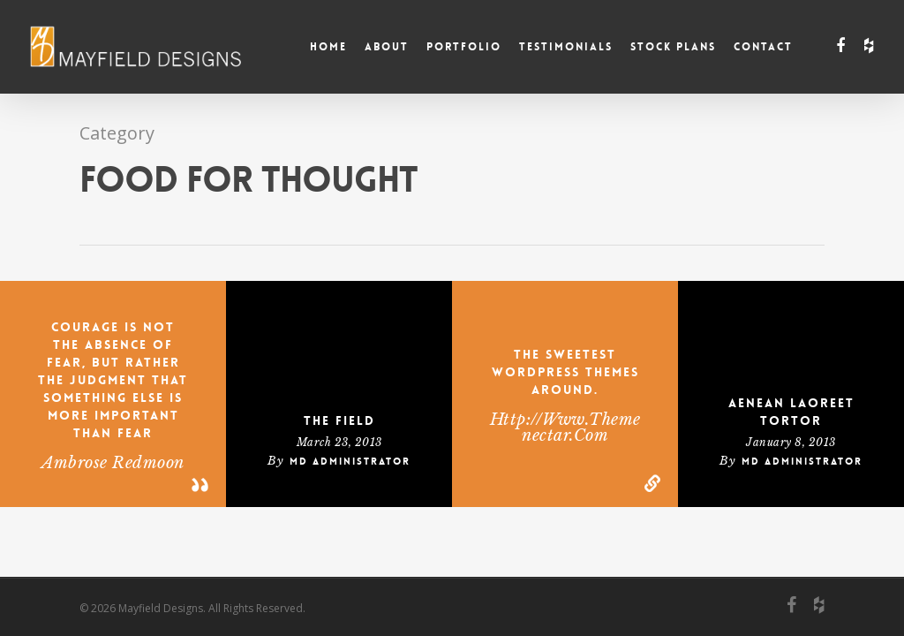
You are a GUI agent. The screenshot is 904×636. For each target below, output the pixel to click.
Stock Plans (673, 47)
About (387, 47)
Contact (763, 47)
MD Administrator (350, 461)
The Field (339, 420)
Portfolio (463, 47)
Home (328, 47)
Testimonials (566, 47)
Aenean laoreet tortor (791, 411)
